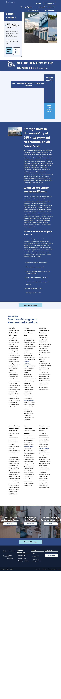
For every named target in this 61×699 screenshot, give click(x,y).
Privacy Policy (5, 569)
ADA (11, 569)
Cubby (44, 569)
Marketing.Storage (54, 569)
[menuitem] (39, 3)
